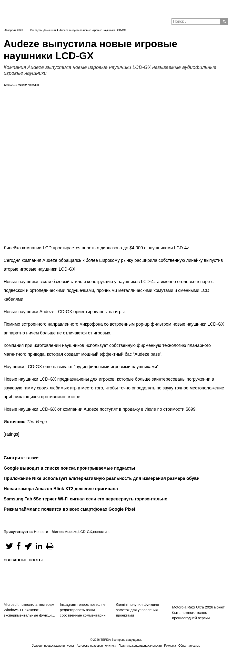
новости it (101, 532)
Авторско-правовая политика (96, 645)
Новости (41, 532)
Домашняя (49, 30)
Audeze (71, 532)
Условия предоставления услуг (53, 645)
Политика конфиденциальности (140, 645)
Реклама (170, 645)
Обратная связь (189, 645)
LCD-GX (85, 532)
